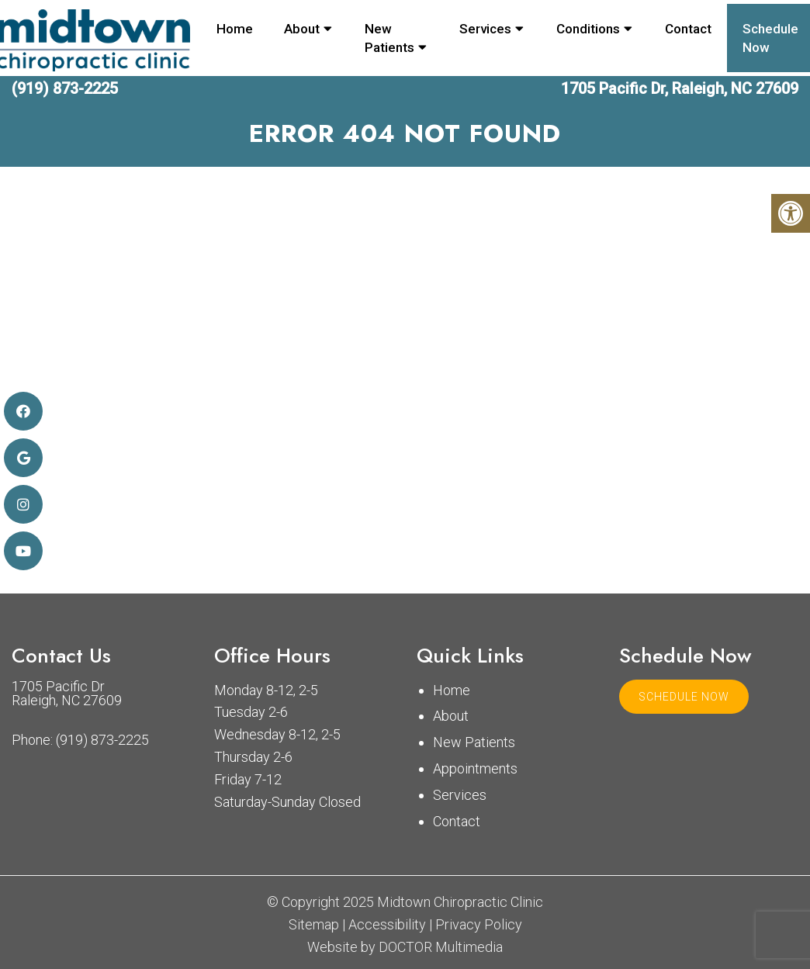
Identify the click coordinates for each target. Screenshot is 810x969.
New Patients (389, 38)
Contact (688, 28)
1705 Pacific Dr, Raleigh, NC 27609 (679, 88)
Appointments (475, 768)
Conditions (588, 28)
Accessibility (387, 925)
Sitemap (314, 925)
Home (234, 28)
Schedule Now (684, 696)
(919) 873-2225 (65, 88)
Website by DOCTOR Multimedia (405, 947)
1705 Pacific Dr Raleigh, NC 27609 (67, 694)
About (302, 28)
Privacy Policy (478, 925)
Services (485, 28)
